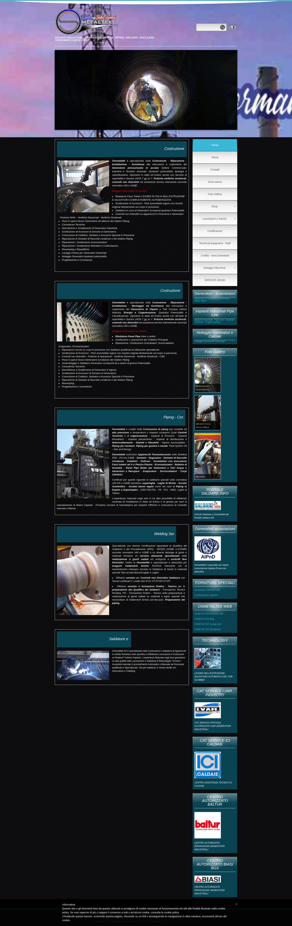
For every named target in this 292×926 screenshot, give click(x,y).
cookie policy (171, 912)
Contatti (214, 169)
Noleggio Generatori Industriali (209, 341)
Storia (215, 157)
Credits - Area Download (215, 255)
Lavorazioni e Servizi (218, 218)
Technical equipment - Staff (215, 243)
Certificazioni (214, 231)
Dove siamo (215, 181)
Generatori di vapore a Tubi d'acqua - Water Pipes (212, 299)
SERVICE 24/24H (215, 280)
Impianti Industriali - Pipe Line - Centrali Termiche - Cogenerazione (213, 321)
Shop (223, 206)
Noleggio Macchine (219, 267)
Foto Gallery (215, 194)
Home (214, 145)
